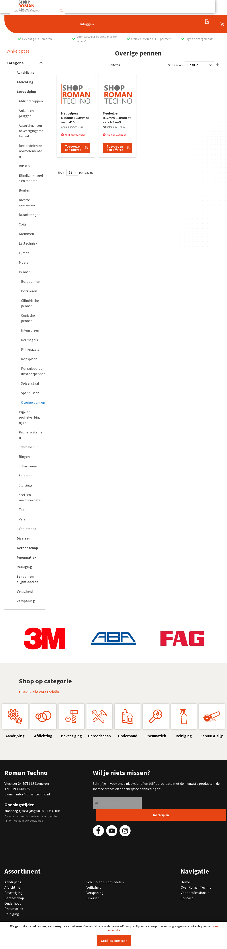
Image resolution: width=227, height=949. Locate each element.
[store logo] (26, 5)
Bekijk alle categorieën (39, 691)
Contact (187, 898)
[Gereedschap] (25, 548)
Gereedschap (14, 898)
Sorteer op (175, 65)
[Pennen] (27, 272)
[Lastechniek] (27, 243)
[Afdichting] (25, 82)
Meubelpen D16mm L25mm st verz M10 (75, 117)
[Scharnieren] (27, 466)
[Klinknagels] (29, 349)
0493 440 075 (20, 789)
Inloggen (87, 24)
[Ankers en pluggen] (27, 113)
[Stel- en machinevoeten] (27, 497)
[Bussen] (27, 166)
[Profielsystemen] (27, 435)
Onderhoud (12, 903)
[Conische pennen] (29, 318)
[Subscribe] (161, 815)
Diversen (93, 898)
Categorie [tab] (15, 62)
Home (185, 882)
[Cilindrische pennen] (29, 303)
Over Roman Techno (196, 887)
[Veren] (27, 519)
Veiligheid (93, 887)
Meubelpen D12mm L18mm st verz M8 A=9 (117, 117)
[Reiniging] (25, 567)
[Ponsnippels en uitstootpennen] (29, 371)
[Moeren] (27, 262)
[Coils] (27, 224)
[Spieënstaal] (29, 383)
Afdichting (12, 887)
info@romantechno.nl (33, 794)
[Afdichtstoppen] (27, 101)
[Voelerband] (27, 528)
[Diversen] (25, 538)
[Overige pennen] (29, 402)
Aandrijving (13, 882)
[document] (114, 935)
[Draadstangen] (27, 214)
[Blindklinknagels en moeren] (27, 178)
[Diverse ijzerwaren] (27, 202)
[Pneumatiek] (25, 557)
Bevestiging (13, 892)
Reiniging (11, 914)
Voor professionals (195, 892)
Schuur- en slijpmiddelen (105, 882)
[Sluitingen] (27, 485)
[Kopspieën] (29, 359)
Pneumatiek (13, 908)
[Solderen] (27, 475)
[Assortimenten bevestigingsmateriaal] (27, 130)
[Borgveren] (29, 291)
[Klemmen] (27, 233)
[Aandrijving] (25, 72)
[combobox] (37, 10)
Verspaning (95, 892)
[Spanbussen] (29, 393)
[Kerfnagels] (29, 340)
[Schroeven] (27, 447)
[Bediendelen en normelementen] (27, 150)
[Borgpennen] (29, 281)
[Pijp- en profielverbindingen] (27, 417)
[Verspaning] (25, 601)
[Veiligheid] (25, 591)
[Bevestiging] (25, 91)
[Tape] (27, 509)
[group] (44, 638)
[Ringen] (27, 456)
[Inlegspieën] (29, 330)
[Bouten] (27, 190)
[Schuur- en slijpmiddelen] (25, 579)
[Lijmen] (27, 253)
